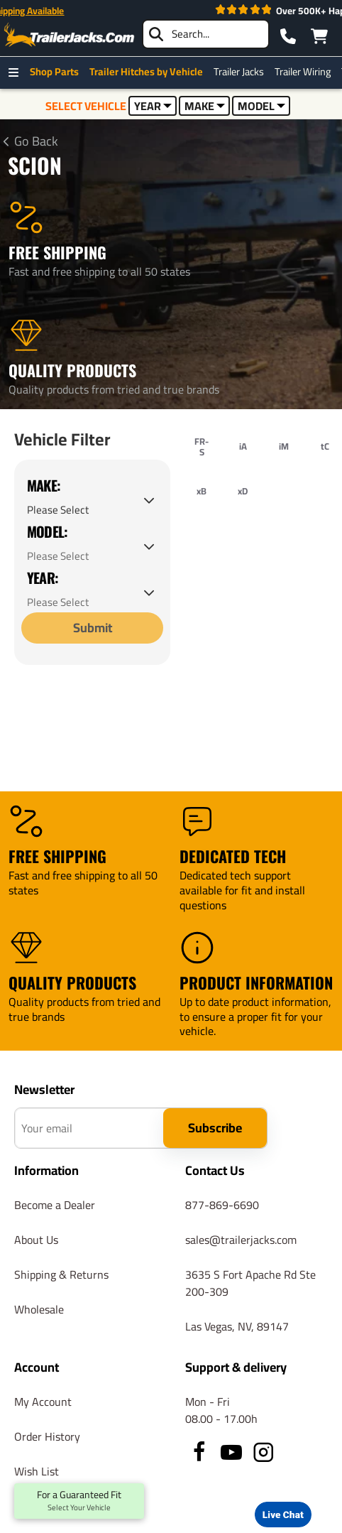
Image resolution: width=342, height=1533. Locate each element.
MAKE (204, 106)
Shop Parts (57, 72)
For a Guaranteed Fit (79, 1501)
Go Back (36, 141)
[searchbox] (206, 34)
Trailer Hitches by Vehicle (149, 72)
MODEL (261, 106)
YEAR (153, 106)
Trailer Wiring (306, 72)
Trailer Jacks (242, 72)
